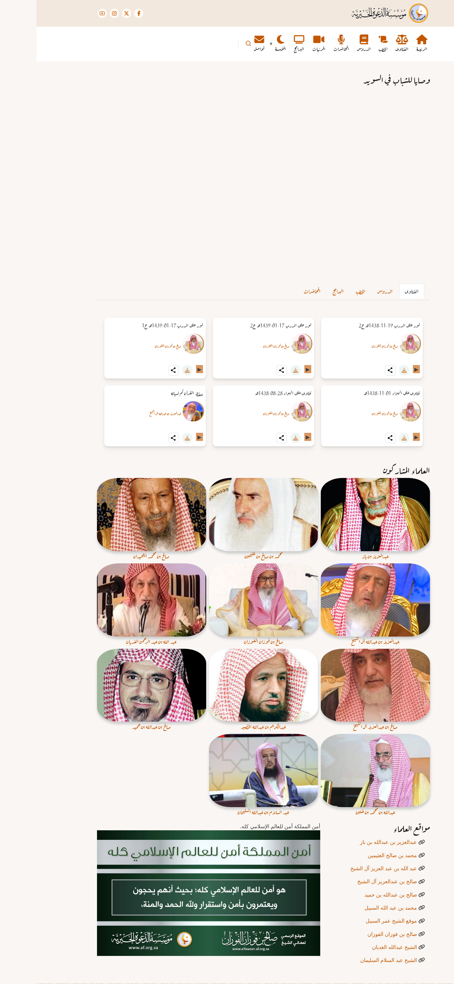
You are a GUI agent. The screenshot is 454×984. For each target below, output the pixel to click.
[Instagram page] (78, 13)
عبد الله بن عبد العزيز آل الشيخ (347, 868)
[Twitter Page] (90, 13)
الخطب (324, 291)
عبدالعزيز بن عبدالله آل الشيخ (129, 413)
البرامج (301, 291)
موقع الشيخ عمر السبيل (354, 920)
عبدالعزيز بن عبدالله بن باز (351, 841)
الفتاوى (375, 291)
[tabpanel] (227, 382)
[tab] (375, 291)
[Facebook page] (102, 13)
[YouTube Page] (66, 13)
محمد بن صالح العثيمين (355, 855)
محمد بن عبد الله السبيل (354, 907)
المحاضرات (275, 291)
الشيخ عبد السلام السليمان (352, 959)
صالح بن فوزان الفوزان (348, 346)
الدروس (348, 291)
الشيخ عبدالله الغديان (358, 946)
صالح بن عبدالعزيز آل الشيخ (350, 881)
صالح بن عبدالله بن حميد (354, 894)
